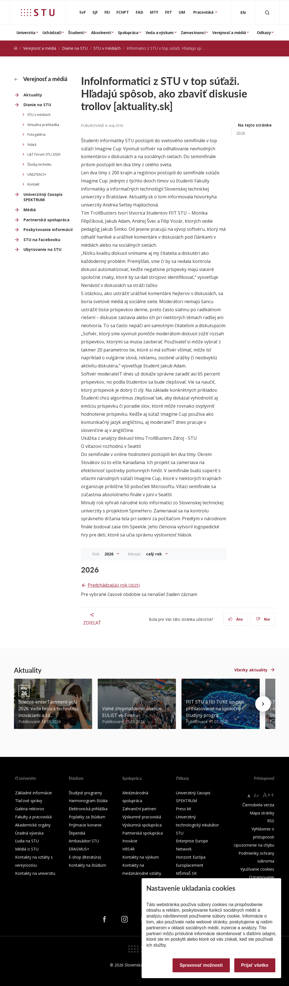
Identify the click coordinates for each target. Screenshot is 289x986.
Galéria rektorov (29, 808)
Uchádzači (51, 32)
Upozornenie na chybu (254, 845)
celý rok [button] (154, 554)
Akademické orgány (33, 825)
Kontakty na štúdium (87, 865)
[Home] (15, 48)
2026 (240, 133)
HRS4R (128, 849)
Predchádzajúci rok (114, 585)
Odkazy (264, 32)
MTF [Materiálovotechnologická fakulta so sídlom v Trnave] (154, 12)
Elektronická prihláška (88, 808)
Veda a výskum (159, 32)
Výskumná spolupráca (142, 825)
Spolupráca (128, 32)
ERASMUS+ (79, 849)
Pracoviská (203, 12)
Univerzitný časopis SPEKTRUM (43, 197)
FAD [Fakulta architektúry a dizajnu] (139, 12)
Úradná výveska (29, 833)
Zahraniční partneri (139, 808)
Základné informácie (33, 792)
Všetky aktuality (250, 670)
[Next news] (263, 704)
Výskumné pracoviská (141, 816)
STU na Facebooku (41, 239)
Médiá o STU (27, 849)
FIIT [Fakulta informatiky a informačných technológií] (168, 12)
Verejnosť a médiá (229, 32)
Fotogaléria (36, 134)
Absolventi (101, 32)
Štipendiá (77, 833)
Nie (263, 619)
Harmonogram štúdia (88, 800)
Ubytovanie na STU (42, 249)
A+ (256, 795)
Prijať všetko (255, 965)
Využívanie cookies (257, 869)
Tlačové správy (28, 800)
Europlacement (189, 865)
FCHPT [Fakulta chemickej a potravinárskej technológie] (122, 12)
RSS (270, 820)
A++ (268, 794)
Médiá (29, 209)
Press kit (183, 808)
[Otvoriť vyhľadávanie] (267, 12)
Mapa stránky (262, 813)
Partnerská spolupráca (46, 219)
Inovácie (129, 841)
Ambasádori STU (84, 841)
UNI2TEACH (36, 174)
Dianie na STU (75, 48)
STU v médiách (107, 48)
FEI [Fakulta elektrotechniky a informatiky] (107, 12)
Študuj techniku (39, 164)
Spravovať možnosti (201, 965)
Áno (235, 619)
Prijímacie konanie (85, 825)
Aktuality (32, 95)
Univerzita (25, 32)
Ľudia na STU (27, 841)
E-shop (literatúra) (85, 857)
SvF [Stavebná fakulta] (82, 12)
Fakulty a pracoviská (33, 816)
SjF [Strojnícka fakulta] (95, 12)
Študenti (76, 32)
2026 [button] (109, 554)
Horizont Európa (191, 857)
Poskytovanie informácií (48, 229)
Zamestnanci (193, 32)
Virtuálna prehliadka (43, 124)
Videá (31, 144)
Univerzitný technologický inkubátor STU (197, 825)
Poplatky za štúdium (87, 816)
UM (182, 12)
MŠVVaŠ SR (186, 873)
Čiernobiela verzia (258, 804)
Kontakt (33, 184)
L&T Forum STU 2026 (43, 154)
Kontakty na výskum (140, 857)
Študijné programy (85, 792)
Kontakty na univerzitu (35, 873)
